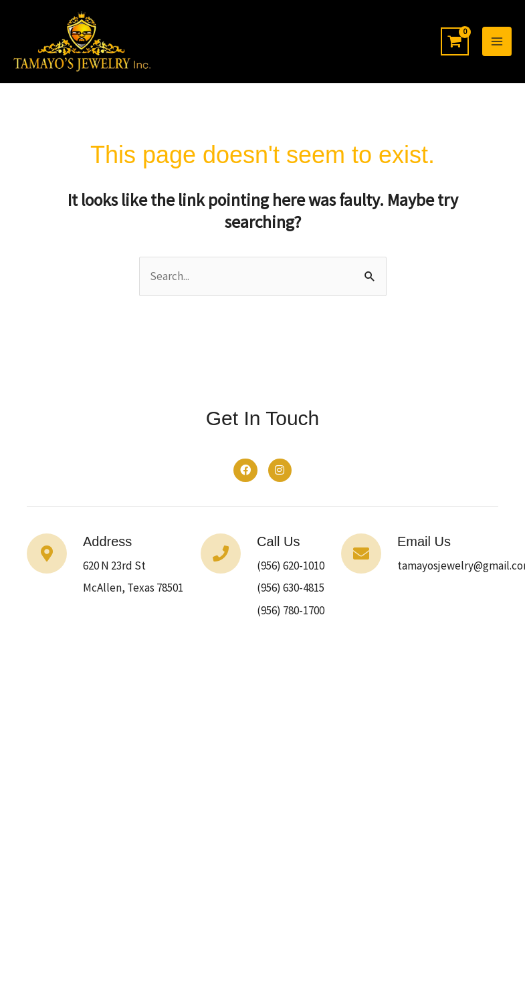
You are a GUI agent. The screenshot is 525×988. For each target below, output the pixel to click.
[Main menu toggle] (497, 42)
